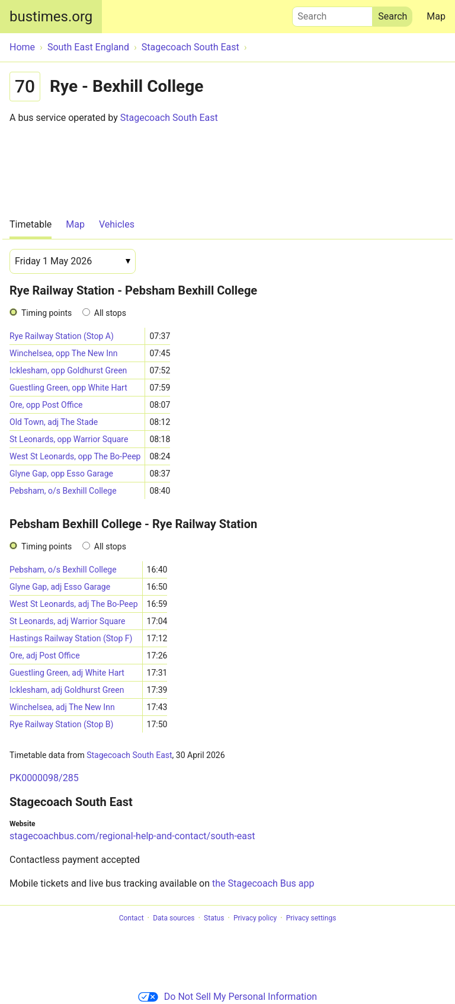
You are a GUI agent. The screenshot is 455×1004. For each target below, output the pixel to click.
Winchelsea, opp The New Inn (63, 353)
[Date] (72, 261)
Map (436, 16)
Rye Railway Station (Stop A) (61, 336)
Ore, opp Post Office (45, 405)
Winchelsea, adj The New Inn (62, 707)
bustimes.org (50, 16)
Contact (131, 918)
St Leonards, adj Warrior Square (67, 621)
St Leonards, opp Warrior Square (68, 439)
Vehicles (116, 224)
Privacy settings (311, 918)
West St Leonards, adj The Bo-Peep (73, 604)
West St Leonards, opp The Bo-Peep (74, 456)
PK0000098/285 (44, 778)
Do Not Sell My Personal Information (227, 996)
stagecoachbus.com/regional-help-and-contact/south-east (132, 836)
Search (332, 14)
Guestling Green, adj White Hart (66, 672)
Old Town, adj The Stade (53, 422)
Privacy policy (255, 918)
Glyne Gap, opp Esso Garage (61, 473)
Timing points (46, 313)
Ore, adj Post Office (44, 655)
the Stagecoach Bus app (263, 883)
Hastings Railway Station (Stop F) (70, 638)
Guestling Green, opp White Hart (68, 387)
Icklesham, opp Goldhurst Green (68, 370)
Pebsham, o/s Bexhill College (63, 490)
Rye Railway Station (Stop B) (61, 724)
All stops (110, 313)
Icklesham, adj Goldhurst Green (66, 690)
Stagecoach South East (169, 117)
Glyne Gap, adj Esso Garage (59, 586)
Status (214, 918)
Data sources (173, 918)
